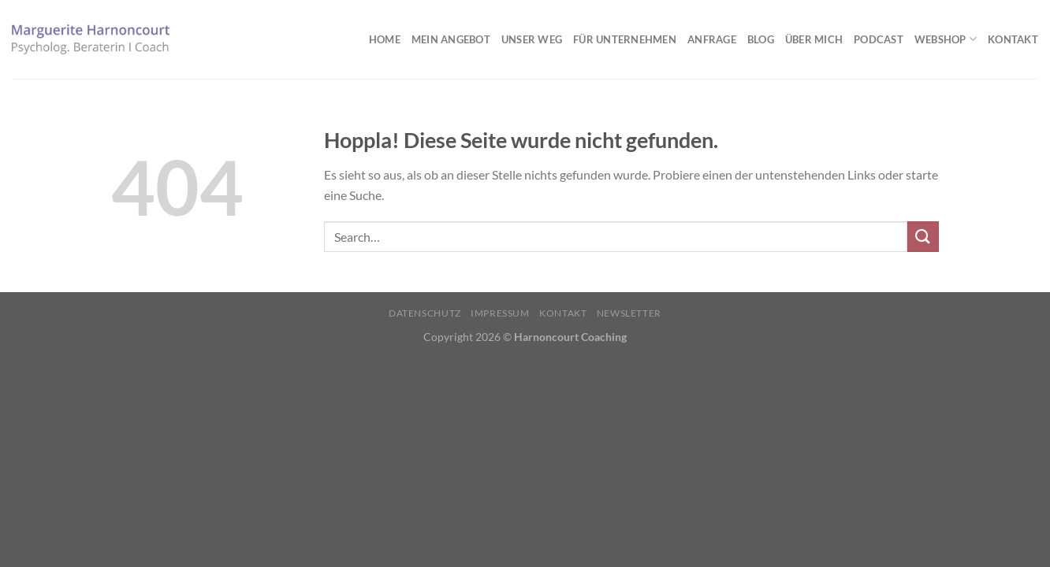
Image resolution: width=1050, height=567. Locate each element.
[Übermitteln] (923, 236)
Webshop (945, 39)
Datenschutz (425, 313)
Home (384, 39)
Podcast (878, 39)
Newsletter (629, 313)
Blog (760, 39)
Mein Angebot (450, 39)
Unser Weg (531, 39)
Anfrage (711, 39)
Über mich (814, 39)
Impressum (500, 313)
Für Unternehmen (624, 39)
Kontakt (1013, 39)
